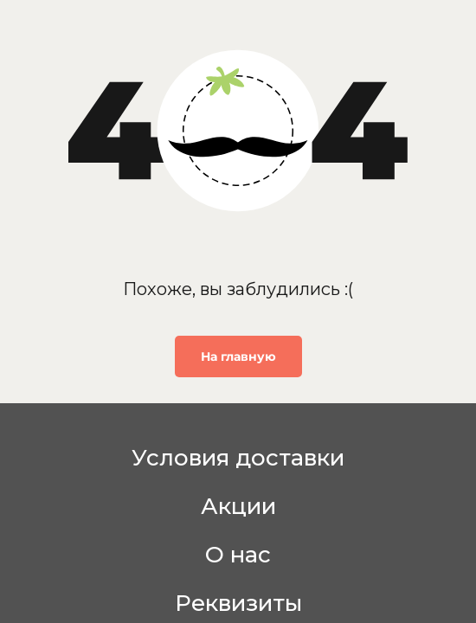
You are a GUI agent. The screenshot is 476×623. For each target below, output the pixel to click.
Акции (238, 506)
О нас (238, 554)
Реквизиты (238, 603)
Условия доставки (238, 458)
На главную (238, 356)
